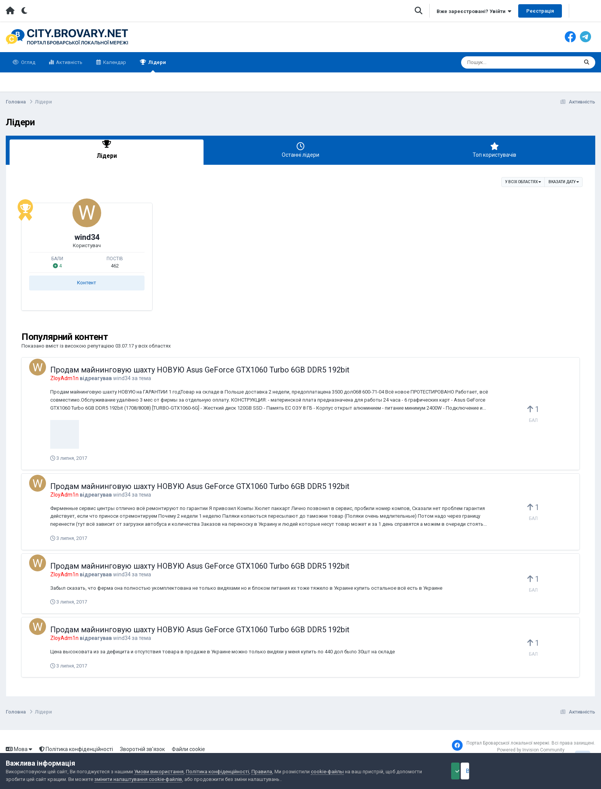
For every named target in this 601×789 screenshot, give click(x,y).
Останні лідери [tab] (300, 150)
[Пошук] (505, 62)
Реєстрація (540, 11)
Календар (114, 62)
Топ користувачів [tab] (494, 150)
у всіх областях (523, 179)
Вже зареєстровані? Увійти (474, 11)
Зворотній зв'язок (142, 746)
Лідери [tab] (106, 150)
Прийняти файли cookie (476, 771)
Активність (68, 62)
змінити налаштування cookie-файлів (138, 779)
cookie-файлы (327, 771)
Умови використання (159, 771)
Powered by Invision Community (531, 747)
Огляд (27, 62)
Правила (261, 771)
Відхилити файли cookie (556, 771)
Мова (19, 746)
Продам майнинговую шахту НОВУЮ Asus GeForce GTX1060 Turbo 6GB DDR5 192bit (200, 367)
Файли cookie (188, 746)
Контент (86, 280)
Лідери (156, 65)
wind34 (86, 234)
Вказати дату (563, 179)
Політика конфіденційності (76, 746)
